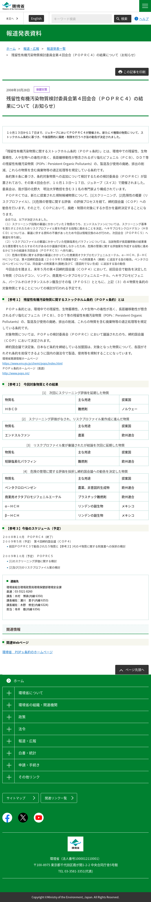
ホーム (11, 48)
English (36, 18)
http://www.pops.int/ (15, 373)
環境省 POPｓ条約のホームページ (27, 651)
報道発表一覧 (56, 48)
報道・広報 (31, 48)
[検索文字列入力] (82, 18)
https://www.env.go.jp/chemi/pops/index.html (32, 363)
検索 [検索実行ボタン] (124, 18)
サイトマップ (15, 798)
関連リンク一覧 (56, 798)
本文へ (10, 18)
